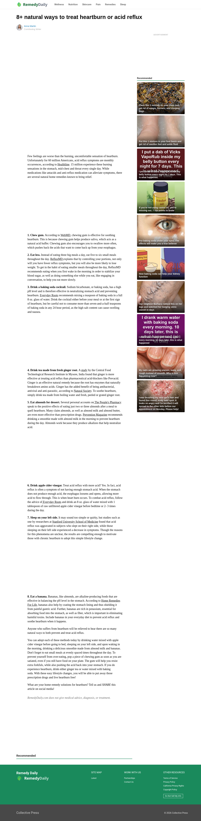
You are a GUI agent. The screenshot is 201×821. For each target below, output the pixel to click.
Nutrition (73, 4)
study (84, 370)
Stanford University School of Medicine (75, 521)
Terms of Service (170, 778)
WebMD (65, 235)
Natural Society (82, 390)
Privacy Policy (169, 782)
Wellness (59, 4)
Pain (98, 4)
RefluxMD (57, 259)
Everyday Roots (49, 295)
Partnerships (129, 778)
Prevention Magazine (95, 414)
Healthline (63, 164)
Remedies (110, 4)
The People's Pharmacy (107, 402)
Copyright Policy (170, 790)
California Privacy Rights (173, 786)
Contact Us (129, 782)
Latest (93, 778)
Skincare (86, 4)
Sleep (123, 4)
